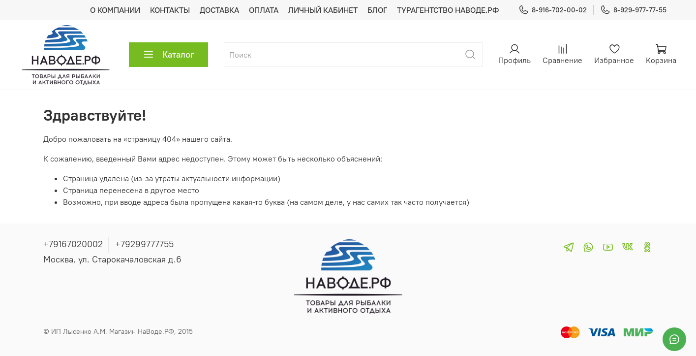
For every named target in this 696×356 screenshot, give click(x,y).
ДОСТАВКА (219, 10)
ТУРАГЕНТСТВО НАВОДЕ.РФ (448, 10)
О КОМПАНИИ (115, 10)
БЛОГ (377, 10)
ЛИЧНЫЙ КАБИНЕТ (323, 10)
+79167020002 (73, 244)
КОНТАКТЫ (170, 10)
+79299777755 (144, 244)
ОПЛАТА (263, 10)
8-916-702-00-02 (552, 10)
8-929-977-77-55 (633, 10)
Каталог (168, 55)
